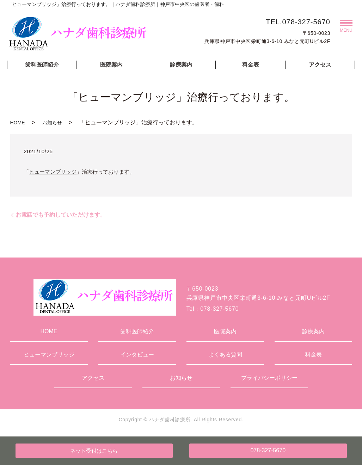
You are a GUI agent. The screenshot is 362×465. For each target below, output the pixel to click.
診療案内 (181, 65)
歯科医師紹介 (42, 65)
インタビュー (137, 355)
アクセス (320, 65)
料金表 (250, 65)
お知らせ (52, 122)
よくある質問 (225, 355)
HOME (17, 122)
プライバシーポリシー (269, 378)
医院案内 (111, 65)
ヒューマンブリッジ (52, 172)
